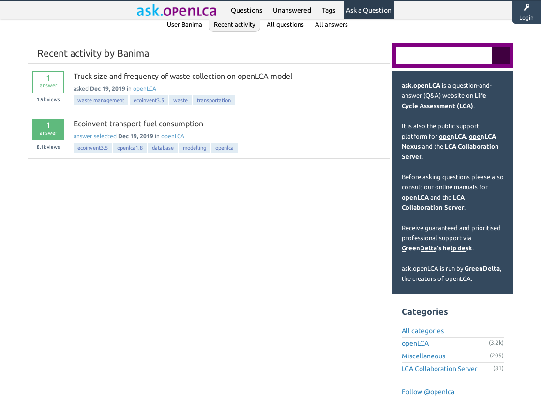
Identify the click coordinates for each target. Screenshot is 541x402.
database (163, 148)
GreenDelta (482, 268)
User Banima (184, 24)
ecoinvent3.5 (149, 100)
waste (180, 100)
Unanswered (292, 10)
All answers (331, 24)
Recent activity (234, 24)
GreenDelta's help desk (437, 248)
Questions (246, 10)
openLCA (144, 88)
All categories (423, 331)
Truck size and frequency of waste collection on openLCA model (183, 76)
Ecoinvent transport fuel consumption (138, 123)
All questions (285, 24)
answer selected (95, 136)
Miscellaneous (423, 356)
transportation (214, 100)
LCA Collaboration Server (439, 368)
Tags (328, 10)
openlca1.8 (130, 148)
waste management (100, 100)
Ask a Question (368, 10)
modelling (194, 148)
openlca (224, 148)
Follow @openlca (428, 392)
